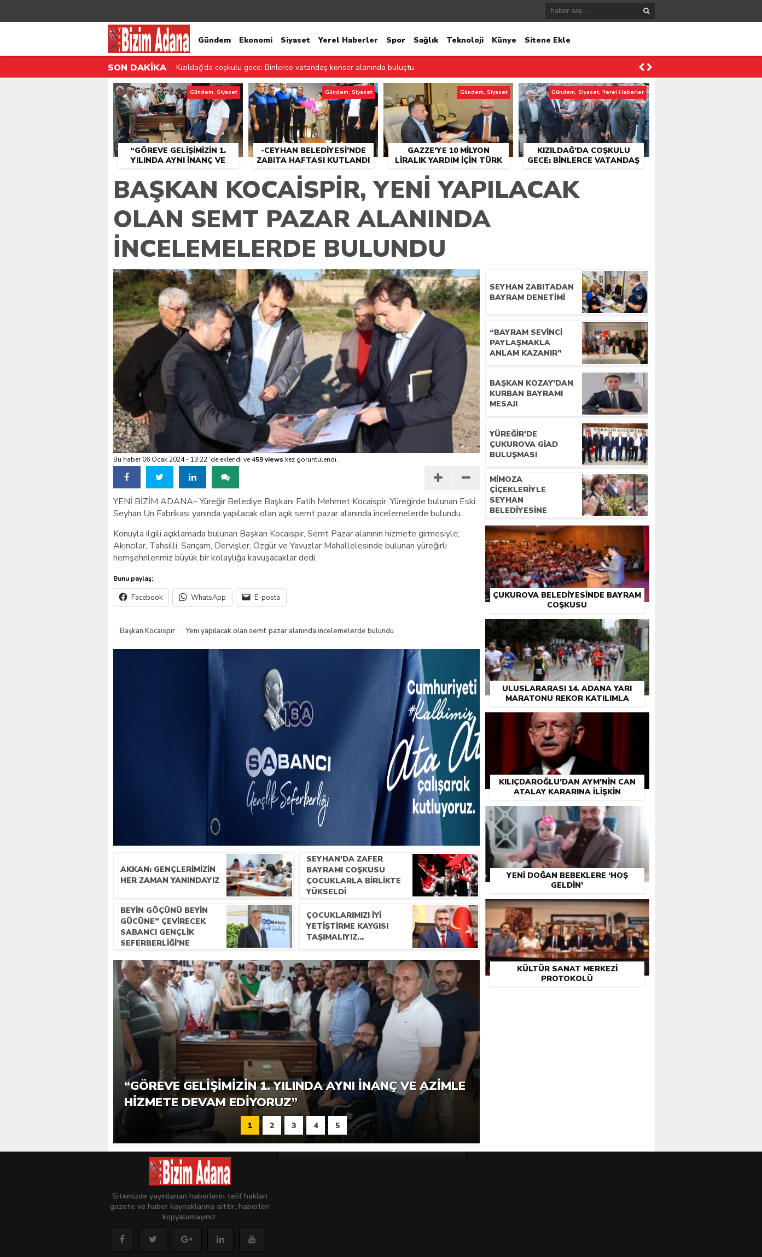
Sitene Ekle (548, 40)
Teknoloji (465, 40)
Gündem (214, 40)
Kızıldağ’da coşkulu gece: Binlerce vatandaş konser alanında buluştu (295, 67)
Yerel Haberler (348, 40)
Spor (395, 40)
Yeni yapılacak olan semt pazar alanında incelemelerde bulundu (289, 631)
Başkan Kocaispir (147, 631)
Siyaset (295, 40)
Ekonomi (255, 40)
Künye (504, 40)
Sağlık (426, 40)
